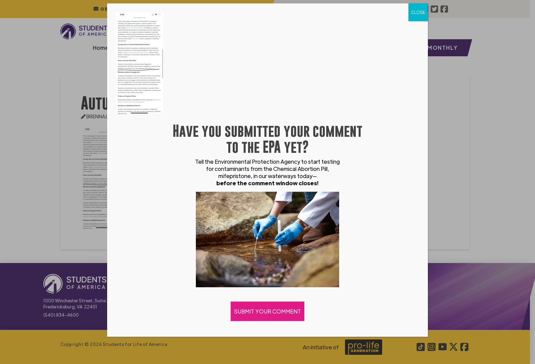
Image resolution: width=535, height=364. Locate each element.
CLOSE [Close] (418, 12)
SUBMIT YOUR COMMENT (267, 311)
